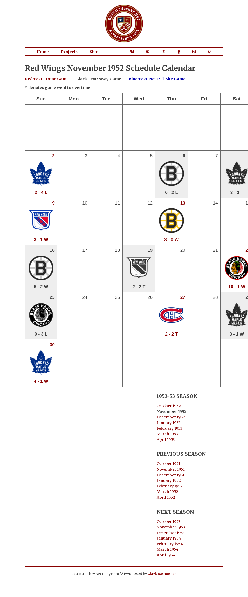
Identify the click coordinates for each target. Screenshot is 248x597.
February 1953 (169, 428)
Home (43, 51)
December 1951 (170, 475)
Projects (69, 51)
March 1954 (167, 549)
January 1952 (169, 480)
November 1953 (171, 527)
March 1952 (167, 491)
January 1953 (169, 422)
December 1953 (171, 532)
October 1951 (168, 463)
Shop (95, 51)
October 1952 (169, 406)
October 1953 (169, 521)
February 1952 (170, 486)
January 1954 (169, 538)
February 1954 (170, 544)
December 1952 (171, 417)
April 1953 (166, 439)
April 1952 (166, 497)
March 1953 (167, 434)
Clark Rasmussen (162, 574)
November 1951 (171, 469)
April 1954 (166, 555)
